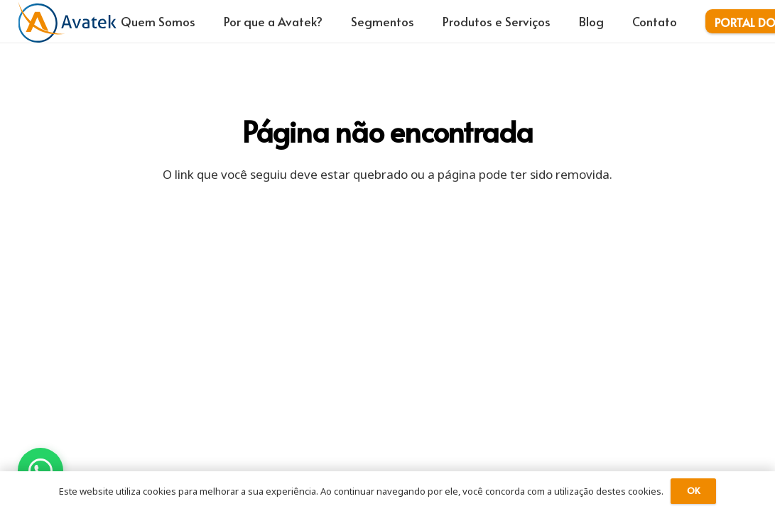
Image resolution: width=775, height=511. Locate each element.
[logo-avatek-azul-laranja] (67, 21)
